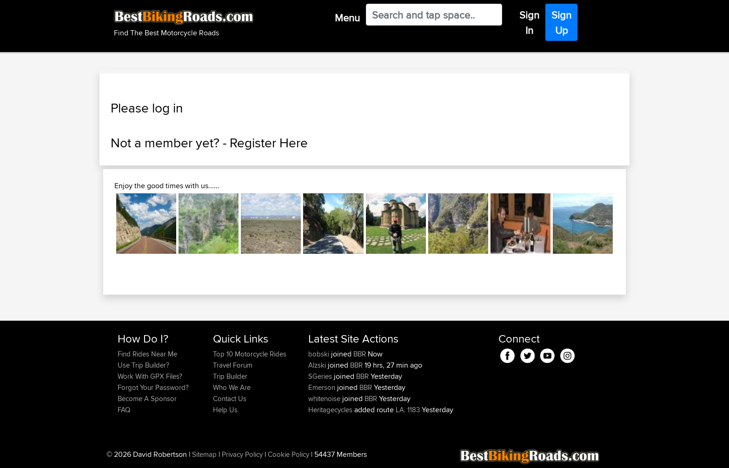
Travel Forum (232, 365)
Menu (347, 17)
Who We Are (232, 387)
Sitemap (204, 454)
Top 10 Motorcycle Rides (249, 354)
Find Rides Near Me (147, 354)
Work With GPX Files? (150, 376)
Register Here (269, 142)
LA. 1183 (408, 410)
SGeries (321, 376)
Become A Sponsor (147, 398)
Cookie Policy (288, 454)
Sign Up (561, 22)
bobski (319, 354)
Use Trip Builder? (143, 365)
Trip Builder (230, 376)
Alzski (318, 365)
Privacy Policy (242, 454)
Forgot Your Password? (153, 387)
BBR (359, 354)
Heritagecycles (331, 410)
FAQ (124, 410)
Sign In (529, 22)
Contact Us (229, 398)
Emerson (322, 387)
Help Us (225, 410)
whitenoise (325, 398)
